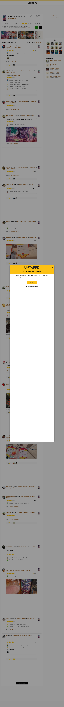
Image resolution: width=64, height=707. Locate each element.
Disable (32, 282)
